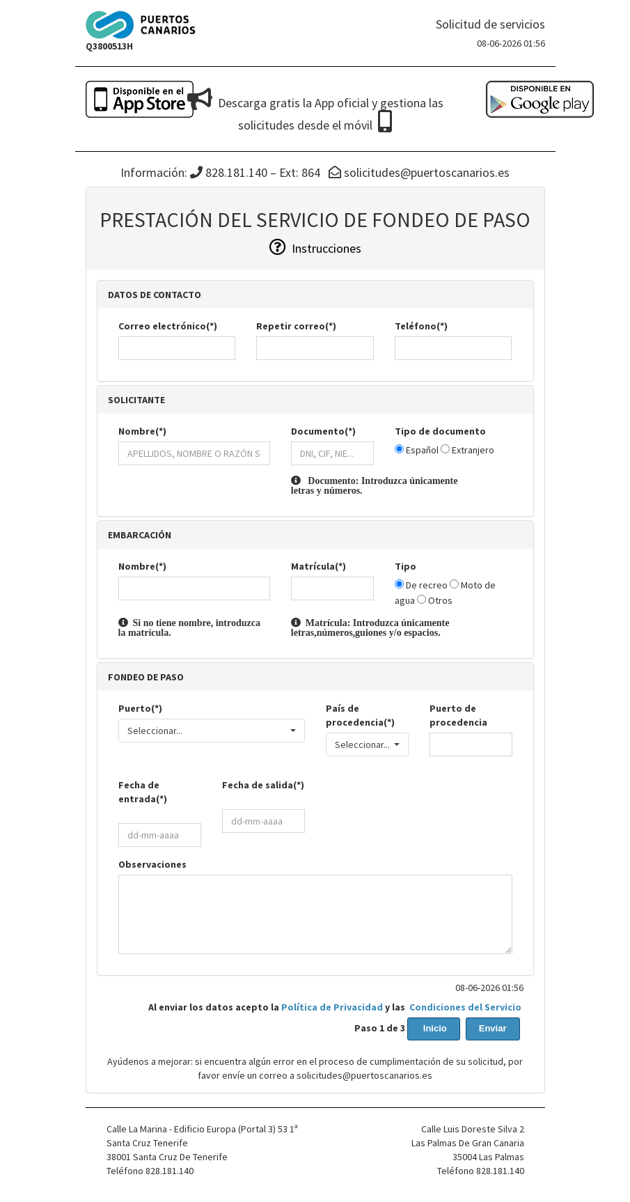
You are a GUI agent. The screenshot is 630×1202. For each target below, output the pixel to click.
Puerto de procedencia (458, 715)
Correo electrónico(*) (167, 326)
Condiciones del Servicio (465, 1007)
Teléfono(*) (421, 326)
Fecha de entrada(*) (142, 792)
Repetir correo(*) (296, 326)
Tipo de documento (440, 431)
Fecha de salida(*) (263, 785)
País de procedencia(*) (360, 715)
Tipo (405, 566)
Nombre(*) (142, 431)
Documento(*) (323, 431)
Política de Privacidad (332, 1007)
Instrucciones (315, 248)
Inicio (433, 1028)
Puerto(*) (140, 708)
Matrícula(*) (318, 566)
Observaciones (152, 864)
